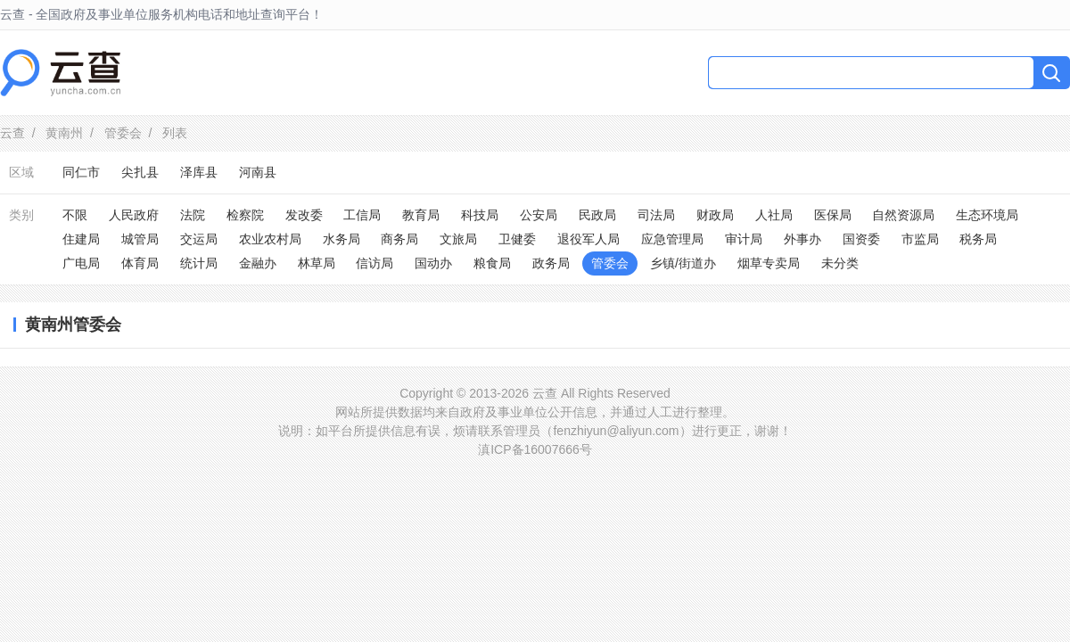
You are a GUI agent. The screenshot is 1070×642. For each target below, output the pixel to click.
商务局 (399, 239)
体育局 (140, 263)
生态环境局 (987, 215)
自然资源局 (903, 215)
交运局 (199, 239)
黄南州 (64, 133)
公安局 (538, 215)
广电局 (81, 263)
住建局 (81, 239)
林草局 (316, 263)
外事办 (802, 239)
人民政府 (134, 215)
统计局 (199, 263)
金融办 (257, 263)
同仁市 (81, 172)
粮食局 (492, 263)
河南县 (257, 172)
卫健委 (517, 239)
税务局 (978, 239)
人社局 (774, 215)
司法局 (656, 215)
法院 (192, 215)
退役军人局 (588, 239)
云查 (12, 133)
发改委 (304, 215)
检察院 (245, 215)
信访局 (374, 263)
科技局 (479, 215)
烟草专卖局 (768, 263)
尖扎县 (140, 172)
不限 (74, 215)
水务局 (341, 239)
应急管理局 (672, 239)
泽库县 (199, 172)
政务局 (551, 263)
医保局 (833, 215)
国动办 (433, 263)
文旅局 (458, 239)
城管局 (140, 239)
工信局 (362, 215)
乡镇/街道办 (683, 263)
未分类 (840, 263)
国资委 (861, 239)
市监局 (920, 239)
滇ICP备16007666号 (535, 449)
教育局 (421, 215)
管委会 (123, 133)
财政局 (715, 215)
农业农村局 (270, 239)
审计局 (743, 239)
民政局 (597, 215)
